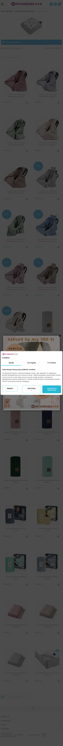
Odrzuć (10, 388)
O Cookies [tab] (52, 363)
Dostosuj (31, 389)
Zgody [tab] (11, 363)
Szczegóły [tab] (31, 363)
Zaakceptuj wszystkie (51, 389)
